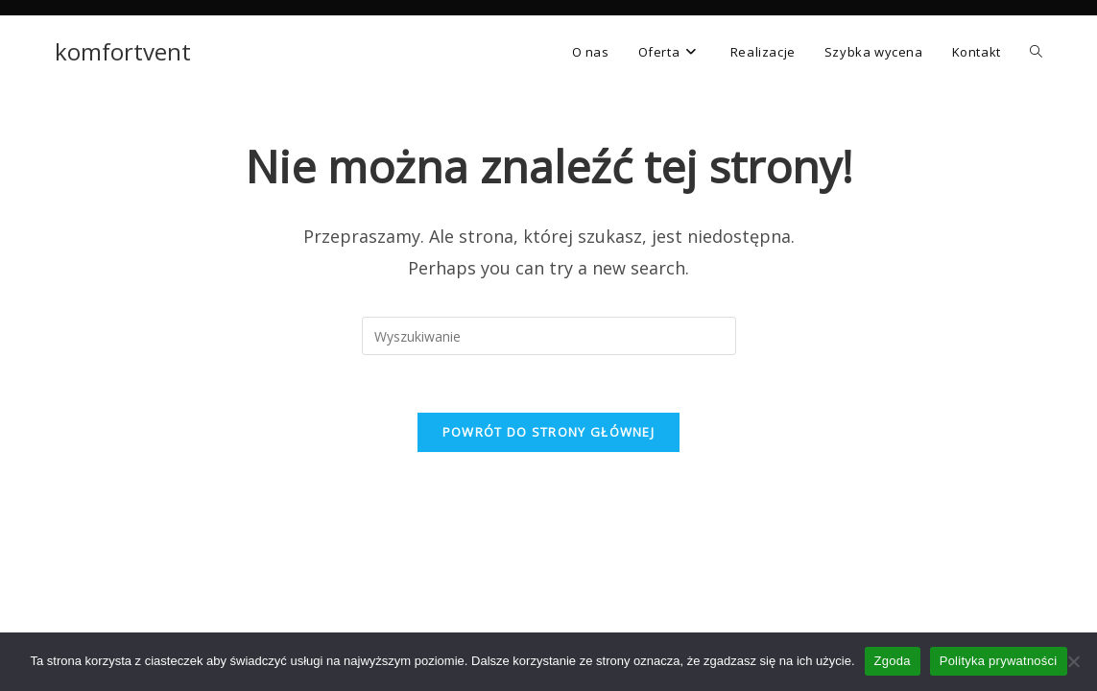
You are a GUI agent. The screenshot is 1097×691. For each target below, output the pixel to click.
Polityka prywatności (999, 661)
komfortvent (123, 51)
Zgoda (892, 661)
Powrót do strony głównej (548, 432)
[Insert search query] (549, 336)
